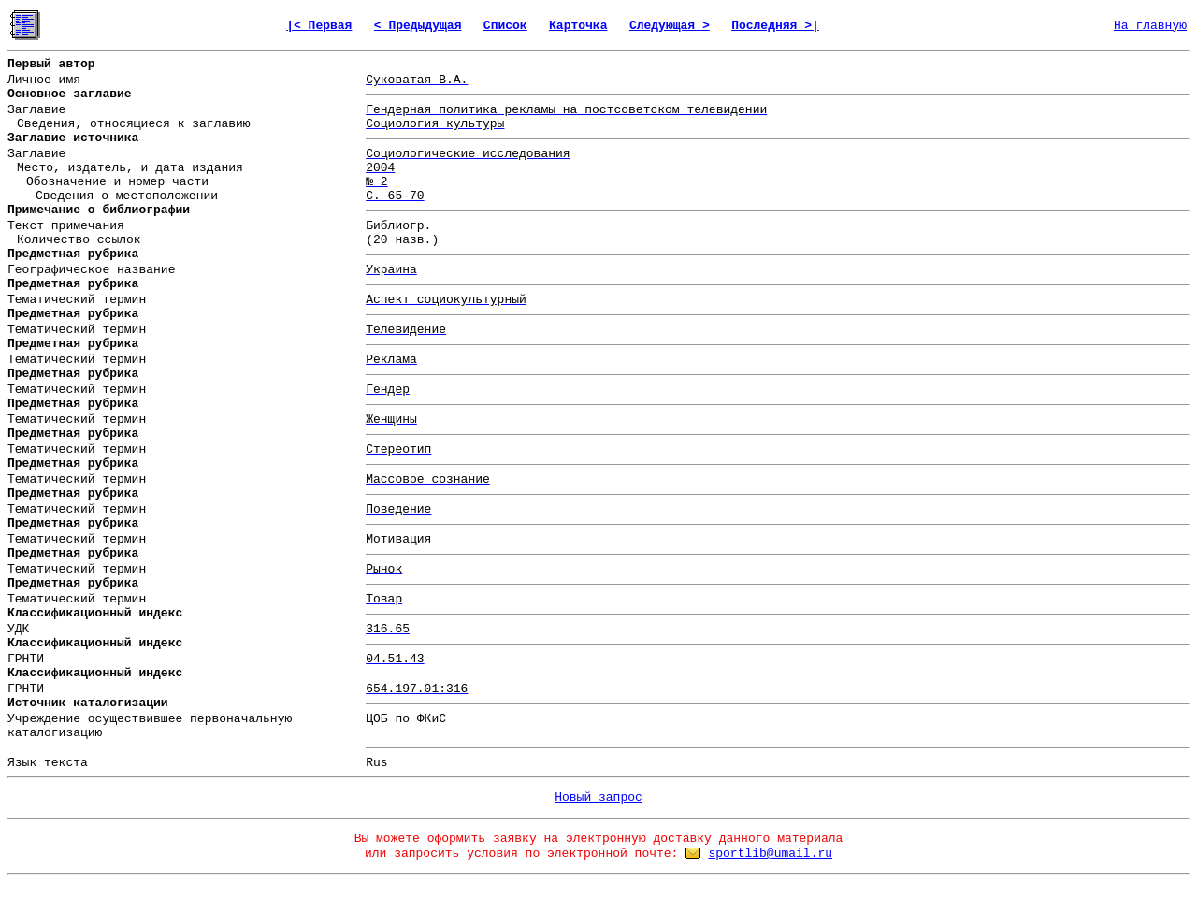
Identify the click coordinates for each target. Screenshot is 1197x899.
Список (505, 26)
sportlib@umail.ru (770, 854)
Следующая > (669, 26)
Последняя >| (775, 26)
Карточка (578, 26)
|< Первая (319, 26)
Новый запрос (598, 797)
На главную (1150, 26)
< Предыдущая (418, 26)
